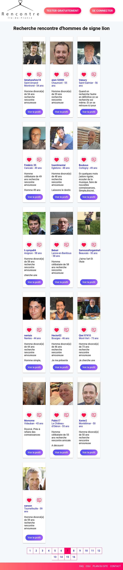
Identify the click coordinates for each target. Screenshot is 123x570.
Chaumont (57, 82)
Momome (29, 420)
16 (73, 557)
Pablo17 (56, 420)
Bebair (55, 250)
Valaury (83, 80)
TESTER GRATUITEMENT (62, 10)
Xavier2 (83, 420)
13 (55, 557)
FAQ (81, 566)
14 (61, 557)
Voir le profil (34, 111)
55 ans (65, 426)
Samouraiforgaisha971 (91, 250)
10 (86, 550)
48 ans (66, 168)
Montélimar (85, 423)
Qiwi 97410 (85, 335)
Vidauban (29, 423)
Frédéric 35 (30, 165)
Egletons (56, 168)
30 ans (93, 253)
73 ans (94, 338)
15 (67, 557)
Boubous (83, 165)
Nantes (28, 338)
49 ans (38, 168)
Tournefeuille (31, 508)
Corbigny (83, 168)
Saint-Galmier (86, 82)
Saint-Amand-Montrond (31, 84)
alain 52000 (58, 80)
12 (98, 550)
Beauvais (83, 253)
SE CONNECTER (102, 10)
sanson (28, 505)
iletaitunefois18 (32, 80)
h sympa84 (30, 250)
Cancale (28, 168)
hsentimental (58, 165)
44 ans (37, 338)
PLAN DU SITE (100, 566)
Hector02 (56, 335)
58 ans (38, 253)
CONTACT (115, 566)
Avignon (28, 253)
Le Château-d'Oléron (58, 425)
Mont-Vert (84, 338)
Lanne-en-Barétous (61, 253)
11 (92, 550)
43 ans (39, 423)
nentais (28, 335)
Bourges (56, 338)
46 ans (65, 338)
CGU (88, 566)
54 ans (39, 85)
